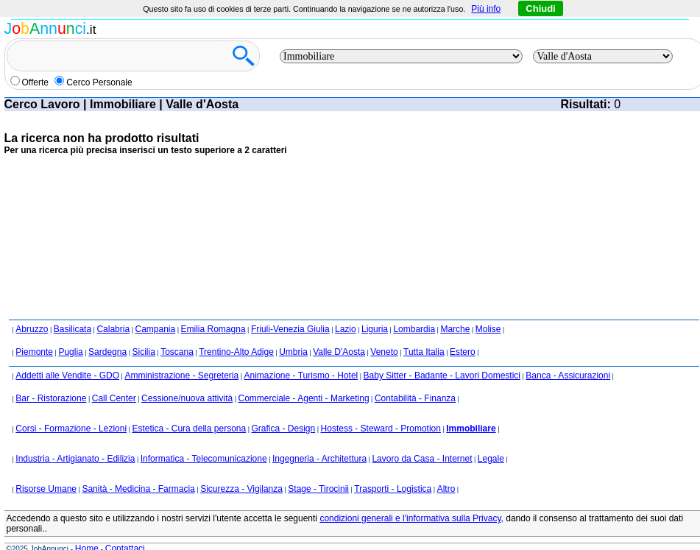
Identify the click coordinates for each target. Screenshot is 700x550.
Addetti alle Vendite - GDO (67, 375)
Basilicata (72, 329)
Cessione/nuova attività (187, 398)
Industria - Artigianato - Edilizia (75, 459)
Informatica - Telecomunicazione (204, 459)
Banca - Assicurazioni (568, 375)
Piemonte (34, 352)
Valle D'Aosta (339, 352)
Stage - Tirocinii (318, 489)
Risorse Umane (46, 489)
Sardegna (107, 352)
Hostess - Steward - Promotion (381, 428)
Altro (446, 489)
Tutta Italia (424, 352)
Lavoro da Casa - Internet (422, 459)
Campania (155, 329)
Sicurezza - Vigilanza (241, 489)
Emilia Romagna (213, 329)
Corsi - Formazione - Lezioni (71, 428)
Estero (462, 352)
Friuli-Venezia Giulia (290, 329)
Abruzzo (31, 329)
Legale (491, 459)
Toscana (177, 352)
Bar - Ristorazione (50, 398)
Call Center (114, 398)
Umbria (293, 352)
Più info (486, 9)
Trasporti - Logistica (392, 489)
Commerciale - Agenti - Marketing (304, 398)
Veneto (383, 352)
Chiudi (540, 8)
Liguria (374, 329)
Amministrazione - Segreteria (181, 375)
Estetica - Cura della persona (189, 428)
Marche (455, 329)
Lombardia (414, 329)
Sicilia (143, 352)
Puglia (70, 352)
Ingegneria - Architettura (319, 459)
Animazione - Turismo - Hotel (301, 375)
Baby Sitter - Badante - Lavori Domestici (442, 375)
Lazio (345, 329)
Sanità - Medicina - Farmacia (138, 489)
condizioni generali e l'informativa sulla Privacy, (411, 518)
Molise (488, 329)
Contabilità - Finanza (415, 398)
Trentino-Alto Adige (236, 352)
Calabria (113, 329)
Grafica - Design (284, 428)
